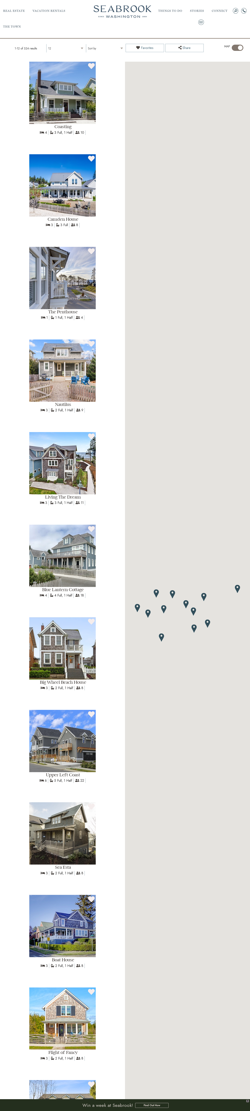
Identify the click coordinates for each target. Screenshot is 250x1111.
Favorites (144, 47)
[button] (193, 612)
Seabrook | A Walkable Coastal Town (122, 11)
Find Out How (152, 1106)
